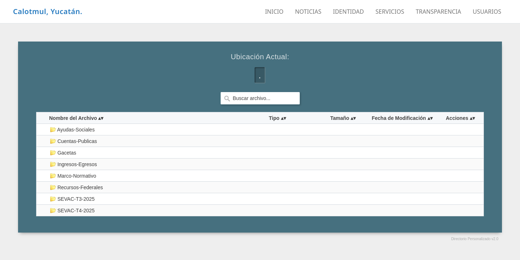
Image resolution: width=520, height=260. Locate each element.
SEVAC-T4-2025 (72, 210)
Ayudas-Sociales (72, 130)
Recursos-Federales (76, 187)
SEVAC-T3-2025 (72, 199)
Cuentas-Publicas (73, 141)
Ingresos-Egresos (73, 164)
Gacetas (63, 153)
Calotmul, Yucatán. (47, 11)
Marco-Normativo (73, 176)
